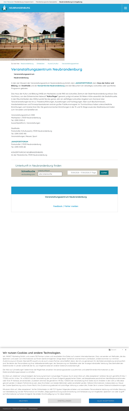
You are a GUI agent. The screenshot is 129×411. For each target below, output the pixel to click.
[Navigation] (125, 8)
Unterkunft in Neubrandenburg (38, 166)
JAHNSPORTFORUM (19, 141)
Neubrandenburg (71, 2)
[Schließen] (125, 349)
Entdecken (40, 64)
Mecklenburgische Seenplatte (46, 2)
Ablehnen (23, 401)
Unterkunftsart (44, 171)
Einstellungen (64, 401)
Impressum (7, 409)
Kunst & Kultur (53, 64)
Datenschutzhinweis (20, 409)
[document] (64, 374)
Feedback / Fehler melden (64, 206)
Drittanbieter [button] (33, 409)
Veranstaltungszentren (70, 64)
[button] (20, 8)
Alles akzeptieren (105, 401)
